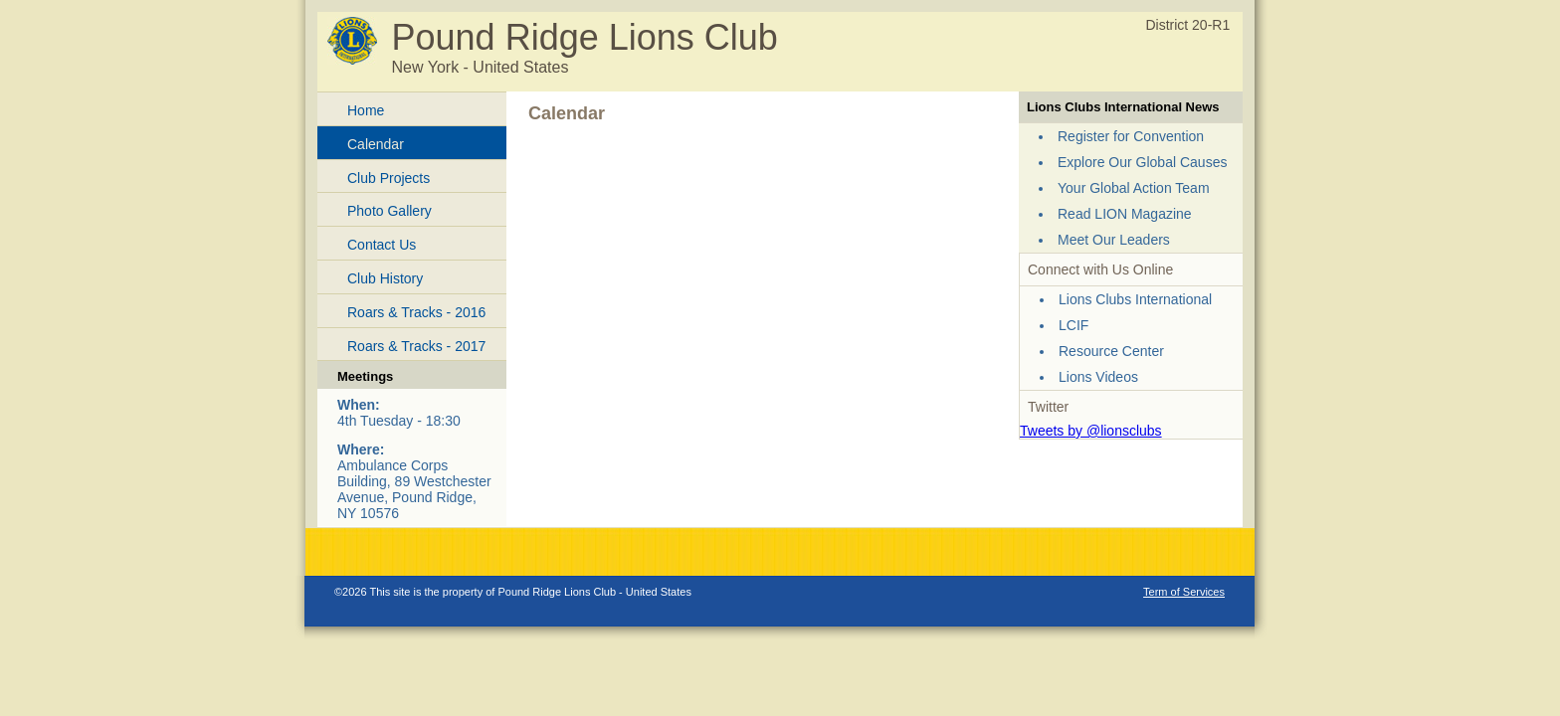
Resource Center (1111, 351)
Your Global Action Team (1134, 188)
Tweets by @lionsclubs (1091, 431)
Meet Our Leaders (1114, 240)
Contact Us (381, 245)
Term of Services (1184, 592)
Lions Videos (1098, 377)
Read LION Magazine (1125, 214)
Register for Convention (1131, 136)
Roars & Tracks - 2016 (416, 312)
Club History (385, 278)
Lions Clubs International (1135, 299)
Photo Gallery (389, 211)
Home (365, 110)
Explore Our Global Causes (1142, 162)
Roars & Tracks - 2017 (416, 346)
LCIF (1073, 325)
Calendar (375, 144)
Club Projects (388, 178)
